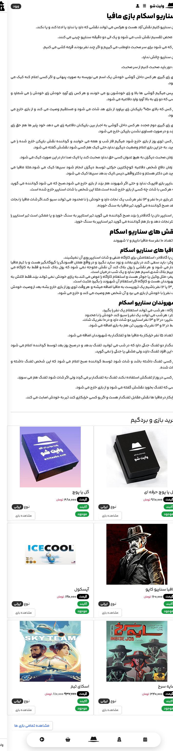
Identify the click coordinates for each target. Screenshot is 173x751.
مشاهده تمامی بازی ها (24, 725)
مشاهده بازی (103, 516)
